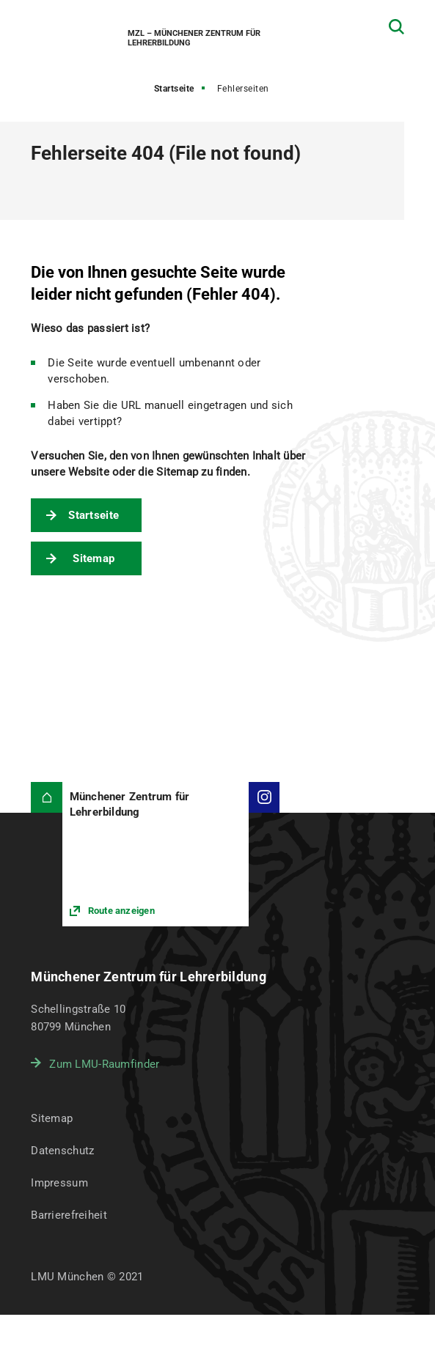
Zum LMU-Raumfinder (104, 1064)
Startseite (174, 89)
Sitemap (93, 558)
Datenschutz (62, 1150)
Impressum (59, 1182)
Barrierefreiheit (68, 1215)
